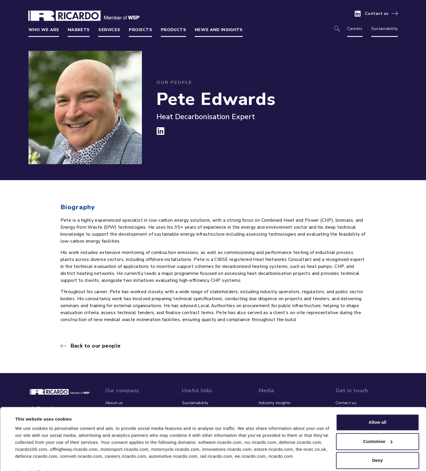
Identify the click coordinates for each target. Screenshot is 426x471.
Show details (28, 459)
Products (173, 30)
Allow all (377, 409)
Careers (354, 28)
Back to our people (96, 345)
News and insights (219, 30)
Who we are (43, 30)
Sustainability (384, 28)
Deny (377, 447)
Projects (140, 30)
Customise (377, 428)
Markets (79, 30)
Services (109, 30)
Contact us (376, 13)
